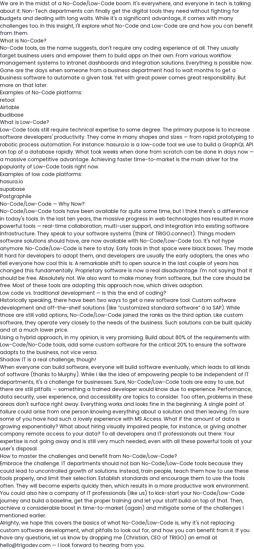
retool (7, 100)
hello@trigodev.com (25, 545)
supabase (12, 189)
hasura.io (11, 181)
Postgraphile (15, 196)
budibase (12, 114)
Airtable (9, 107)
